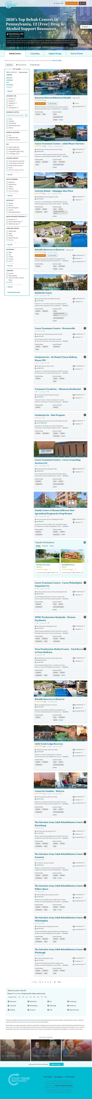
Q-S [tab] (38, 997)
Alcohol (11, 205)
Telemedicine (12, 108)
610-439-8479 (40, 397)
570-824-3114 (40, 896)
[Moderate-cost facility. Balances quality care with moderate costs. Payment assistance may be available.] (37, 295)
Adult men (12, 182)
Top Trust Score (22, 65)
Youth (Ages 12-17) (14, 154)
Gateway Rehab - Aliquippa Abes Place (54, 191)
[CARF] (84, 149)
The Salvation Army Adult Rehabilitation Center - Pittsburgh (59, 951)
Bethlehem (9, 80)
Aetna (10, 119)
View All (10, 91)
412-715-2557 (40, 628)
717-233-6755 (40, 833)
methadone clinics (22, 1022)
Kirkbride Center (43, 292)
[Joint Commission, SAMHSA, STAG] (84, 298)
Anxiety (11, 236)
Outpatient (12, 103)
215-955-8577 (40, 521)
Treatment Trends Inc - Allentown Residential (58, 389)
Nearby (38, 546)
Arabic (10, 282)
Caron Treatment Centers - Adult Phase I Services (59, 143)
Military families (13, 193)
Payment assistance (14, 140)
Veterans (11, 189)
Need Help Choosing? (14, 292)
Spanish (11, 273)
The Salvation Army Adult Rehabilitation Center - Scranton (59, 856)
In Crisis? (85, 27)
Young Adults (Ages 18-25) (16, 151)
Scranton (32, 1010)
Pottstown (72, 1006)
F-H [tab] (23, 997)
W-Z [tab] (46, 997)
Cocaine (11, 210)
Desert (10, 261)
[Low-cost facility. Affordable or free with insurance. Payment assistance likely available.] (49, 193)
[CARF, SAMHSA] (84, 333)
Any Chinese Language (15, 284)
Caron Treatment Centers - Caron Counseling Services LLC (57, 461)
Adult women (12, 184)
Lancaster (9, 87)
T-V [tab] (42, 997)
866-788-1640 (41, 255)
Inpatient (11, 99)
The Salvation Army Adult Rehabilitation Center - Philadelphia (59, 919)
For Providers (70, 1077)
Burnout (11, 240)
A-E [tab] (19, 997)
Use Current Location (15, 36)
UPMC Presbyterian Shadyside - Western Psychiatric (55, 619)
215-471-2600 (40, 300)
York (50, 1010)
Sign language (13, 276)
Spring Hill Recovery (68, 565)
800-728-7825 (40, 928)
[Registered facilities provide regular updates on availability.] (85, 106)
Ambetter (11, 121)
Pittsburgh (52, 1006)
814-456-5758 (40, 368)
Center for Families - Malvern (49, 791)
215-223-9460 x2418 (42, 423)
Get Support (58, 1077)
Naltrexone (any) (13, 224)
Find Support (81, 2)
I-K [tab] (27, 997)
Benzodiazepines (14, 208)
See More (61, 119)
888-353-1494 (40, 799)
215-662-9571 (40, 662)
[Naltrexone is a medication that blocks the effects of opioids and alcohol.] (19, 223)
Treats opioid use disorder (16, 163)
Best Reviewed (36, 65)
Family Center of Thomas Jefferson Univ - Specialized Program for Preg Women (55, 512)
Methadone (12, 219)
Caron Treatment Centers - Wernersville (55, 328)
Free (10, 135)
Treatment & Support (46, 7)
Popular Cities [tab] (12, 997)
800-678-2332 (40, 151)
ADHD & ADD (12, 231)
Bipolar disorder (13, 238)
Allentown (9, 78)
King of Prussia (74, 1010)
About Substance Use (70, 7)
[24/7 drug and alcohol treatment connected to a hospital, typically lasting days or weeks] (14, 100)
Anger (10, 233)
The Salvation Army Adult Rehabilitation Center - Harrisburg (59, 824)
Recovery (59, 7)
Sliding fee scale (13, 137)
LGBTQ (11, 187)
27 (55, 982)
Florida (52, 546)
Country (11, 259)
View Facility (53, 103)
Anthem (11, 128)
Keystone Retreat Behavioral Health (53, 97)
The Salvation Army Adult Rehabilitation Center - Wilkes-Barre (59, 887)
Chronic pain (12, 242)
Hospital (11, 101)
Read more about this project (64, 1085)
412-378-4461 (40, 199)
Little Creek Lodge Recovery (49, 743)
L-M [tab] (30, 997)
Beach (10, 252)
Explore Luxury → (56, 1064)
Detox (10, 105)
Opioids (11, 203)
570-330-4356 (40, 751)
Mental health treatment (16, 165)
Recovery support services (16, 170)
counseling (41, 1022)
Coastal (11, 257)
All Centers (9, 65)
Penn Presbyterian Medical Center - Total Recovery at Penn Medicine (60, 651)
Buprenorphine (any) (15, 222)
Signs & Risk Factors (29, 7)
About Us (83, 7)
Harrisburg (9, 85)
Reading (12, 1010)
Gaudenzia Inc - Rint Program (50, 415)
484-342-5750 (40, 594)
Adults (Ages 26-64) (14, 149)
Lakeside (11, 263)
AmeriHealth (12, 123)
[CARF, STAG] (84, 365)
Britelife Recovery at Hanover (50, 249)
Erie (7, 82)
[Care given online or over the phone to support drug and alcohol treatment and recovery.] (17, 107)
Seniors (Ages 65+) (14, 147)
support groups (32, 1022)
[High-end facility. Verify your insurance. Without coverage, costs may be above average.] (50, 146)
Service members (14, 191)
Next (59, 982)
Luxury (11, 168)
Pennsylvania (17, 993)
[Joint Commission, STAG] (84, 196)
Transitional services (15, 172)
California (45, 546)
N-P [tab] (34, 997)
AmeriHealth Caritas (14, 125)
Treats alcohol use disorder (16, 161)
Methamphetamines (14, 212)
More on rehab (57, 60)
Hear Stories (68, 2)
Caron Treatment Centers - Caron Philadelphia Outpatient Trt (58, 584)
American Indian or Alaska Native (16, 279)
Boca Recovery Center (43, 565)
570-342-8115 (40, 865)
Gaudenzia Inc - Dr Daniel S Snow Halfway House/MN (56, 359)
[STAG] (84, 394)
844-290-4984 (41, 103)
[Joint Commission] (84, 749)
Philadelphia (10, 89)
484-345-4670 (40, 471)
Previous (34, 982)
